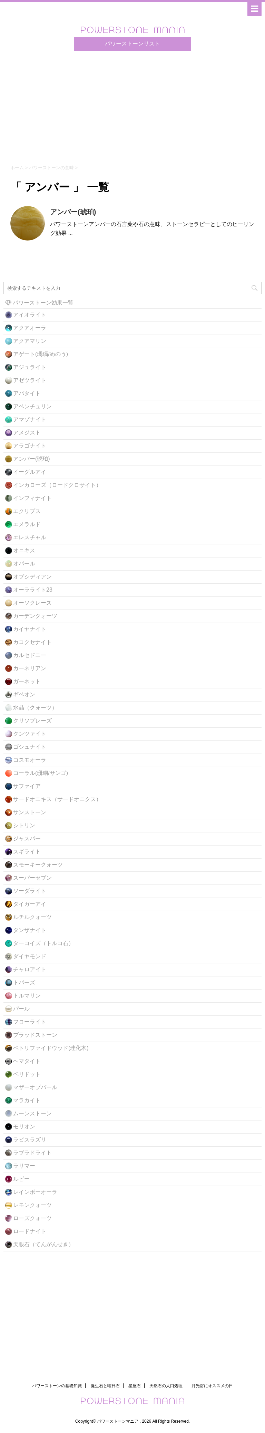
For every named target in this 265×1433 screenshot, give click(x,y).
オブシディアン (32, 577)
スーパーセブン (32, 878)
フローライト (29, 1022)
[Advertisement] (132, 106)
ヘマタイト (27, 1061)
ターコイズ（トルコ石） (43, 943)
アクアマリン (29, 341)
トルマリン (27, 996)
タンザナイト (29, 930)
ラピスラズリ (29, 1140)
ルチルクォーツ (32, 917)
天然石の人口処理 (166, 1385)
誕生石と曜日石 (105, 1385)
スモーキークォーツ (38, 865)
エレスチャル (29, 537)
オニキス (24, 550)
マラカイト (27, 1100)
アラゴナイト (29, 446)
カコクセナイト (32, 642)
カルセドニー (29, 655)
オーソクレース (32, 603)
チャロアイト (29, 969)
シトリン (24, 825)
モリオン (24, 1126)
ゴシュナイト (29, 747)
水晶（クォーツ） (35, 707)
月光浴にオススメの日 (212, 1385)
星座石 (134, 1385)
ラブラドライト (32, 1153)
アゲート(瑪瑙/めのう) (40, 354)
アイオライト (29, 315)
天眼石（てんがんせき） (43, 1244)
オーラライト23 (32, 590)
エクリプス (27, 511)
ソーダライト (29, 891)
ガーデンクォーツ (35, 616)
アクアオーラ (29, 328)
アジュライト (29, 367)
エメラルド (27, 524)
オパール (24, 563)
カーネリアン (29, 668)
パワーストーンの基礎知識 (57, 1385)
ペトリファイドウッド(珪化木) (51, 1048)
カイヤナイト (29, 629)
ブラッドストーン (35, 1035)
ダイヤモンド (29, 956)
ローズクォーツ (32, 1218)
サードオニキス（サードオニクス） (57, 799)
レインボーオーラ (35, 1192)
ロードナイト (29, 1231)
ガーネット (27, 681)
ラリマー (24, 1166)
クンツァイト (29, 734)
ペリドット (27, 1074)
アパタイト (27, 393)
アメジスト (27, 433)
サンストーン (29, 812)
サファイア (27, 786)
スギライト (27, 851)
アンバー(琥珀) (73, 212)
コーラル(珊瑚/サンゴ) (40, 773)
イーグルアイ (29, 472)
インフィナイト (32, 498)
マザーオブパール (35, 1087)
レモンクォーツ (32, 1205)
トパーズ (24, 982)
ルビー (21, 1179)
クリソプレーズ (32, 721)
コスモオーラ (29, 760)
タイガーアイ (29, 904)
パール (21, 1009)
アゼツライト (29, 380)
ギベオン (24, 694)
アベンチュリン (32, 406)
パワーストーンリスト (132, 44)
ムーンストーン (32, 1113)
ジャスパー (27, 838)
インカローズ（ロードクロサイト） (57, 485)
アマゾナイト (29, 419)
